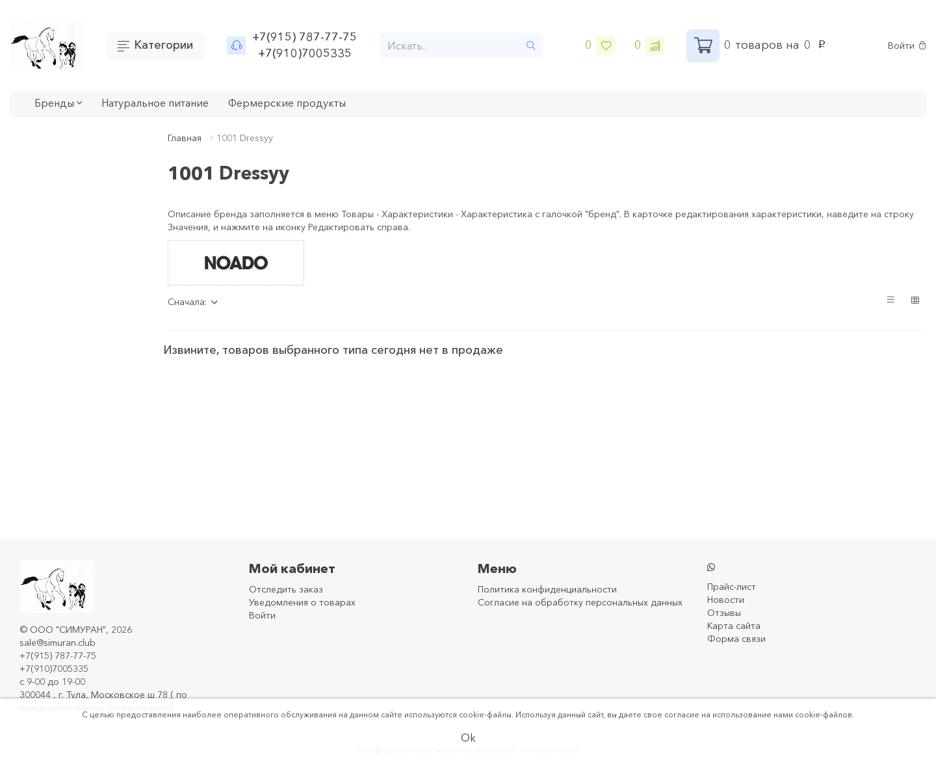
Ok (468, 737)
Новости (725, 600)
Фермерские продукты (287, 102)
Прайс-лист (731, 587)
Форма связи (736, 639)
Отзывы (724, 613)
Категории (163, 45)
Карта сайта (733, 626)
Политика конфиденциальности (547, 589)
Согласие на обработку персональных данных (580, 602)
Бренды (58, 102)
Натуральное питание (155, 102)
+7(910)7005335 (305, 53)
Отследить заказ (286, 589)
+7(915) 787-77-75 (304, 37)
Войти (907, 45)
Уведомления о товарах (302, 602)
